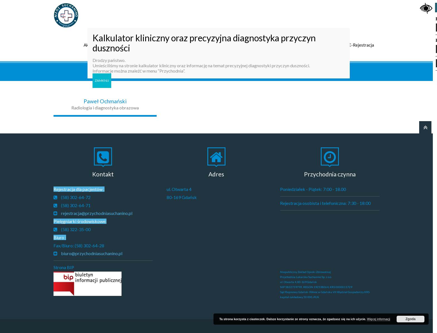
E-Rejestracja (361, 44)
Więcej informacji (378, 319)
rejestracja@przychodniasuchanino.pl (96, 213)
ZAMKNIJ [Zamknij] (102, 80)
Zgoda (411, 319)
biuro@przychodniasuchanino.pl (91, 253)
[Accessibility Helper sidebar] (426, 6)
